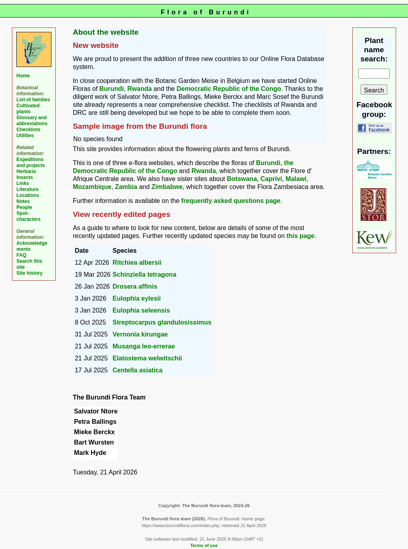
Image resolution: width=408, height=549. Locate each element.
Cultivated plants (27, 108)
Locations (27, 195)
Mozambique (92, 186)
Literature (27, 189)
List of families (33, 99)
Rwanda (140, 88)
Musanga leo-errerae (144, 346)
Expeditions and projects (30, 162)
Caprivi (271, 178)
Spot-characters (28, 216)
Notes (22, 201)
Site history (29, 273)
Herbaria (26, 171)
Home (22, 76)
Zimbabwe (166, 186)
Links (22, 183)
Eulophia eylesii (137, 298)
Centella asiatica (138, 370)
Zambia (126, 186)
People (24, 207)
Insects (24, 177)
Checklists (28, 129)
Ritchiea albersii (137, 262)
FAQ (21, 255)
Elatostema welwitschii (147, 358)
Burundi (111, 88)
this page (300, 235)
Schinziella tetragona (145, 274)
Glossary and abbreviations (31, 120)
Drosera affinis (135, 286)
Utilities (24, 135)
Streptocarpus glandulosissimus (162, 322)
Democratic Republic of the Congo (229, 88)
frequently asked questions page (230, 200)
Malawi (296, 178)
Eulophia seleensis (141, 310)
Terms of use (204, 545)
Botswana (242, 178)
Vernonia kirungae (140, 334)
